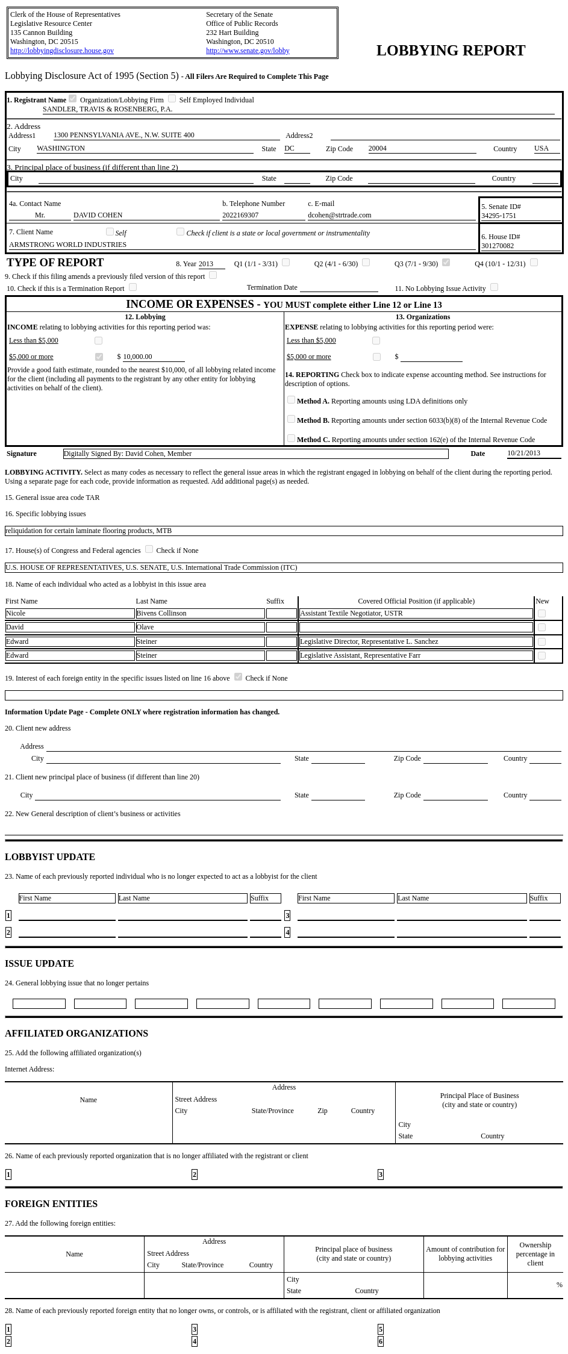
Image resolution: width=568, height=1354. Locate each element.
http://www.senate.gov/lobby (248, 50)
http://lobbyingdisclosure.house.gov (62, 50)
